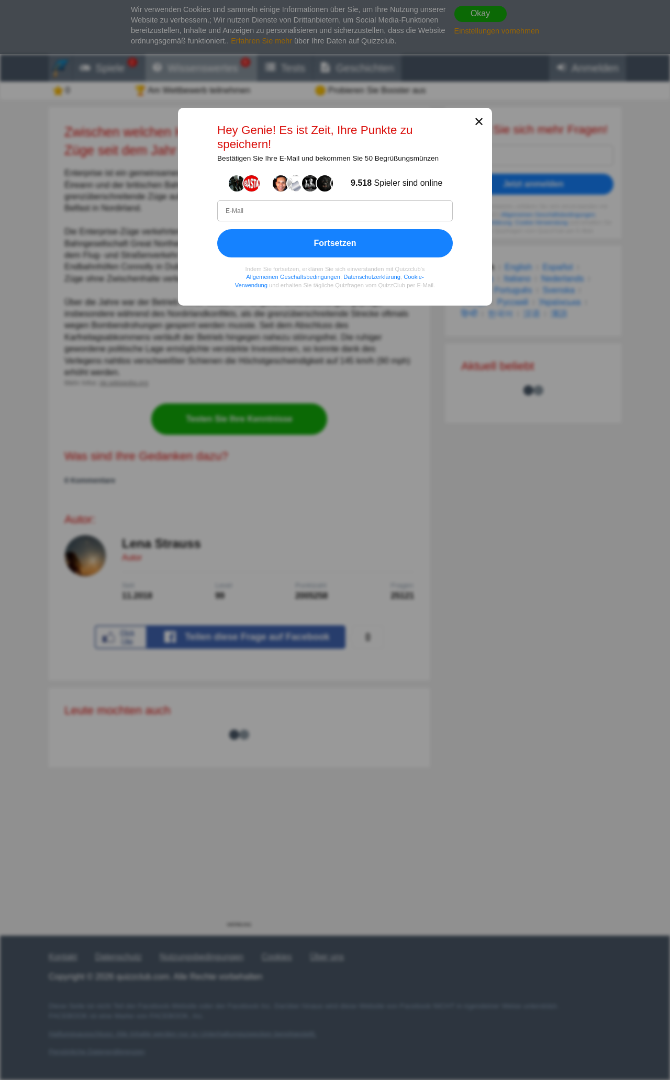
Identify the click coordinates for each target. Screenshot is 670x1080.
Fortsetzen (335, 243)
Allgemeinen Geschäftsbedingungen (293, 277)
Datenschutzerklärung (371, 277)
